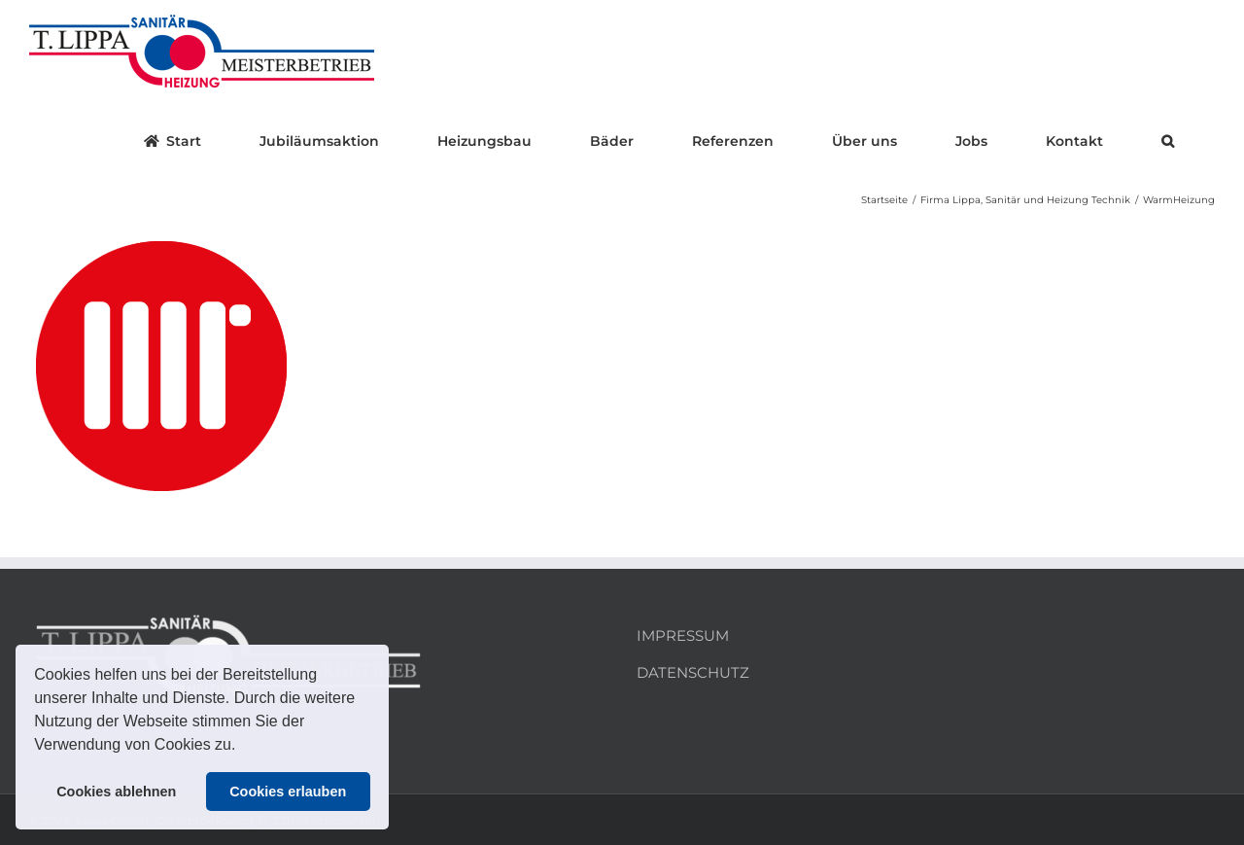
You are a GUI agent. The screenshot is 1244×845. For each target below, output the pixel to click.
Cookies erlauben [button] (287, 791)
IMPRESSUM (683, 635)
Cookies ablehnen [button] (116, 791)
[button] (243, 747)
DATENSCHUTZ (693, 672)
